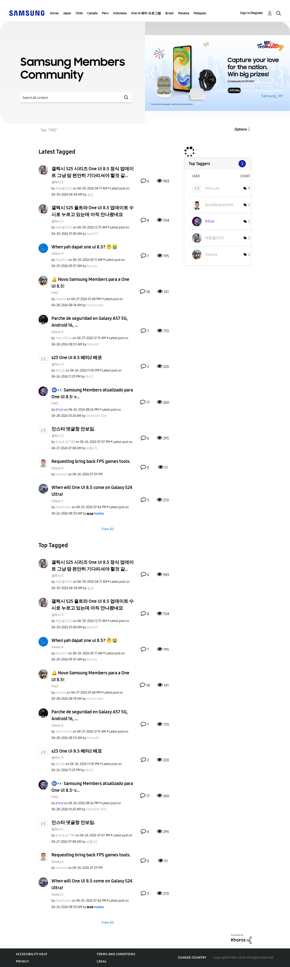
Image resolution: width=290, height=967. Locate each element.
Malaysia (200, 13)
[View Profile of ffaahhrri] (62, 260)
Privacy (22, 961)
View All (107, 529)
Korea (54, 13)
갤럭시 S (57, 182)
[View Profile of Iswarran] (62, 474)
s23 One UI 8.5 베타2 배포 (76, 357)
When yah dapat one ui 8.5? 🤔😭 (84, 247)
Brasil (169, 13)
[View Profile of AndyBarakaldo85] (219, 205)
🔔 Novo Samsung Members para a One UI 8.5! (90, 283)
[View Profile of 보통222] (91, 448)
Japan (67, 13)
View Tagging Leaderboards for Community (217, 164)
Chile (79, 13)
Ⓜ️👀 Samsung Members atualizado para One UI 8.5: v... (92, 393)
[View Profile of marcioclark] (95, 305)
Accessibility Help (31, 954)
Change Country (192, 958)
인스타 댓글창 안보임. (73, 429)
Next (280, 73)
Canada (92, 13)
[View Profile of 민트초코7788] (65, 442)
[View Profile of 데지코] (60, 370)
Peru (105, 13)
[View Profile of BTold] (59, 410)
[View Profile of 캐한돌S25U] (64, 188)
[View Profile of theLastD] (93, 344)
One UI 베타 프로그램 (146, 13)
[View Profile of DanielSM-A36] (96, 416)
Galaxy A (57, 253)
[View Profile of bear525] (92, 234)
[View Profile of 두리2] (89, 377)
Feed (54, 293)
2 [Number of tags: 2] (249, 205)
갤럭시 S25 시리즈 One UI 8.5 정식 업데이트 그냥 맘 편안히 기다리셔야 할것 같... (92, 172)
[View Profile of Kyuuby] (92, 266)
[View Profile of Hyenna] (61, 299)
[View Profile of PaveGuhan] (63, 507)
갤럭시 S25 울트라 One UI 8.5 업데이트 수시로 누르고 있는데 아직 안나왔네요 (92, 211)
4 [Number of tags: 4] (249, 188)
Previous (152, 73)
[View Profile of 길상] (90, 195)
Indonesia (120, 13)
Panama (183, 13)
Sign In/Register (251, 13)
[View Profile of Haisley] (99, 513)
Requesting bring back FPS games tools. (90, 461)
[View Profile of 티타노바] (212, 188)
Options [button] (240, 129)
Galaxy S (57, 501)
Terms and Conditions (116, 954)
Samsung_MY (272, 96)
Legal (101, 961)
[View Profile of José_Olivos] (64, 338)
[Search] (75, 97)
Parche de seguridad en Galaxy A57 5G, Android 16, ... (89, 322)
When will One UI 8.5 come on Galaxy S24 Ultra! (91, 491)
